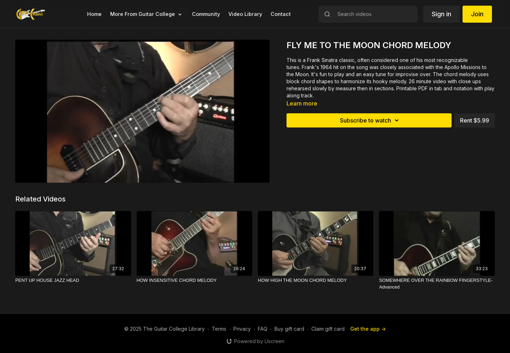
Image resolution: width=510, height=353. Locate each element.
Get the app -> (368, 329)
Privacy (242, 329)
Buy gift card (289, 329)
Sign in (441, 14)
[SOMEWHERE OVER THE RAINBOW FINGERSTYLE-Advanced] (436, 284)
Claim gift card (328, 329)
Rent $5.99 (474, 120)
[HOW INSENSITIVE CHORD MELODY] (194, 280)
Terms (219, 329)
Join (477, 14)
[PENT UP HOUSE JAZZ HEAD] (73, 280)
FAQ (262, 329)
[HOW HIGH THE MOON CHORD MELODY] (315, 280)
